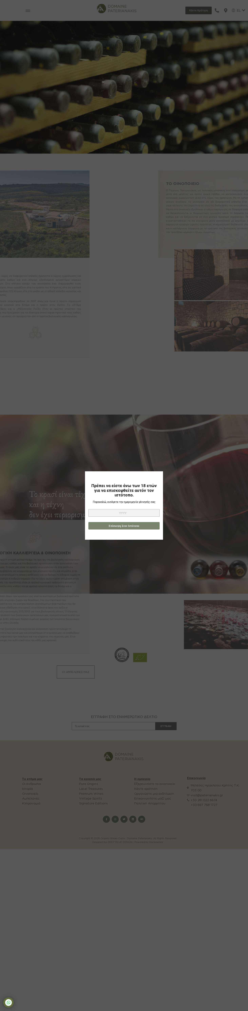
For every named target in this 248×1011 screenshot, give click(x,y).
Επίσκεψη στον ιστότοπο (124, 526)
